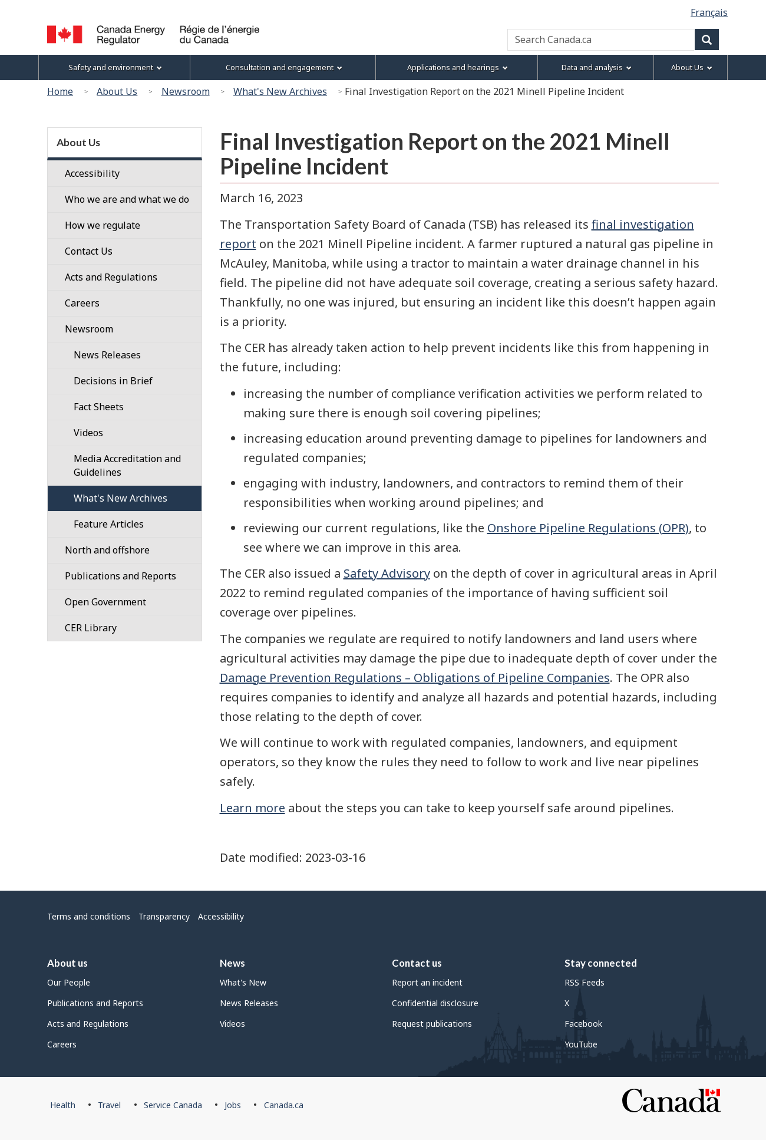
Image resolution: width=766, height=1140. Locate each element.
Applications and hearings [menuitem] (457, 67)
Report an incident (427, 982)
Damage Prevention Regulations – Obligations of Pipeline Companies (415, 678)
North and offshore (107, 549)
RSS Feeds (584, 982)
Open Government (105, 601)
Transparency (164, 916)
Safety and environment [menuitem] (115, 67)
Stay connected (600, 963)
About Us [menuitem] (691, 67)
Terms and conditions (88, 916)
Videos (232, 1023)
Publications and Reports (120, 575)
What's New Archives (280, 91)
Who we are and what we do (127, 199)
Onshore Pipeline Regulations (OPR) (588, 528)
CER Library (91, 627)
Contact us (417, 963)
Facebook (583, 1023)
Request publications (432, 1023)
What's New (243, 982)
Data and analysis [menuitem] (597, 67)
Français (709, 12)
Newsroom (185, 91)
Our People (68, 982)
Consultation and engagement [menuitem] (284, 67)
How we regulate (102, 225)
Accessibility (92, 173)
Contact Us (89, 251)
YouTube (580, 1044)
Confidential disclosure (435, 1003)
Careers (82, 302)
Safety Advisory (387, 573)
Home (60, 91)
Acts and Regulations (111, 277)
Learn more (252, 808)
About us (67, 963)
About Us (117, 91)
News (232, 963)
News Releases (249, 1003)
